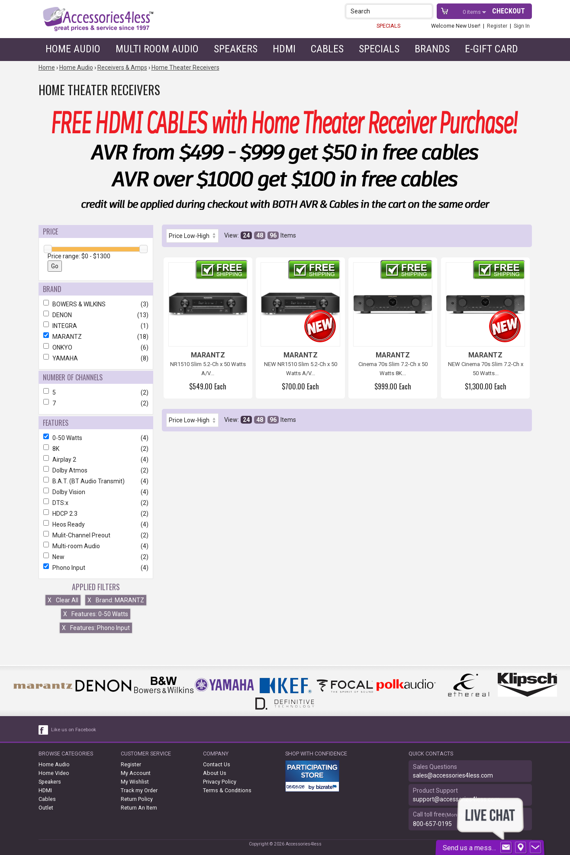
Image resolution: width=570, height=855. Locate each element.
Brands (432, 49)
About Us (214, 773)
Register (497, 25)
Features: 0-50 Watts (95, 614)
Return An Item (139, 807)
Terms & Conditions (227, 790)
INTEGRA (95, 325)
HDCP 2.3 (95, 513)
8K (95, 448)
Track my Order (139, 790)
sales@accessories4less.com (453, 775)
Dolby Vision (95, 492)
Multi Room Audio (157, 49)
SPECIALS (388, 25)
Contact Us (216, 764)
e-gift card (491, 49)
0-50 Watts (95, 438)
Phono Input (95, 567)
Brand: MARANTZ (115, 600)
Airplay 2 (95, 459)
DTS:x (95, 502)
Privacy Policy (219, 781)
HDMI (284, 49)
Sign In (522, 25)
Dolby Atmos (95, 470)
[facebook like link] (44, 730)
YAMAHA (95, 358)
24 (246, 235)
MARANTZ (95, 336)
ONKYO (95, 347)
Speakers (236, 49)
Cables (327, 49)
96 (273, 235)
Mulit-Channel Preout (95, 535)
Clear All (63, 600)
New (95, 557)
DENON (95, 315)
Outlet (46, 807)
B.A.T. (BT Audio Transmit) (95, 481)
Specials (379, 49)
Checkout (508, 11)
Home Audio (72, 49)
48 (259, 235)
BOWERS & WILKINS (95, 304)
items (472, 12)
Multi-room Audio (95, 546)
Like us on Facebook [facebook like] (73, 730)
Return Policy (137, 799)
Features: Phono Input (96, 627)
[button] (426, 11)
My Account (136, 773)
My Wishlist (135, 781)
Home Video (54, 773)
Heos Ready (95, 524)
